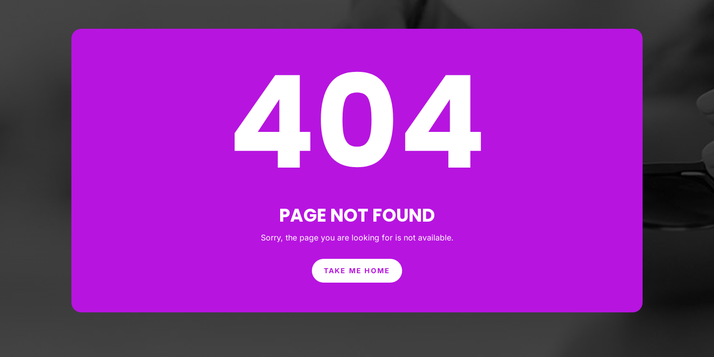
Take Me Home (357, 253)
